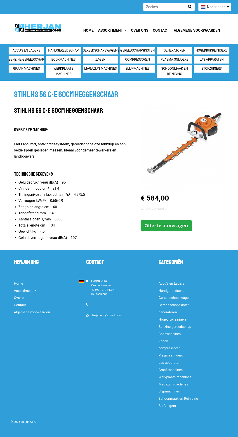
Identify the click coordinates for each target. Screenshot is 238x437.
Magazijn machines (100, 68)
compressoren (137, 59)
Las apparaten (212, 59)
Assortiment (111, 30)
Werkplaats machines (63, 71)
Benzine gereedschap (26, 59)
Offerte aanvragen (166, 225)
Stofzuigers (211, 68)
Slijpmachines (137, 68)
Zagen (100, 59)
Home (88, 30)
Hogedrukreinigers (211, 50)
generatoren (175, 50)
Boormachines (63, 59)
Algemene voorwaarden (197, 30)
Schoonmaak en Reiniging (174, 71)
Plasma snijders (175, 59)
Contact (161, 30)
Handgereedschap (63, 50)
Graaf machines (26, 68)
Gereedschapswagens (100, 50)
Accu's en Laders (26, 50)
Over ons (139, 30)
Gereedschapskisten (137, 50)
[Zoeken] (169, 7)
